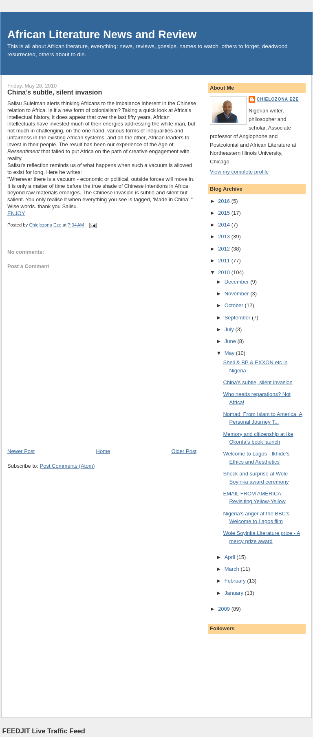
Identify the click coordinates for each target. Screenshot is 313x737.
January (235, 593)
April (231, 557)
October (235, 305)
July (230, 329)
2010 (224, 272)
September (238, 318)
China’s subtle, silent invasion (257, 382)
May (230, 353)
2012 (224, 249)
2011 (224, 260)
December (238, 282)
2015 (224, 213)
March (233, 569)
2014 (224, 225)
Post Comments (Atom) (67, 466)
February (236, 581)
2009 (224, 609)
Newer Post (21, 451)
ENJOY (16, 213)
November (238, 293)
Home (103, 451)
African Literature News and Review (101, 34)
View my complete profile (239, 172)
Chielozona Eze (278, 99)
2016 (224, 201)
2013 (224, 236)
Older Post (184, 451)
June (231, 341)
